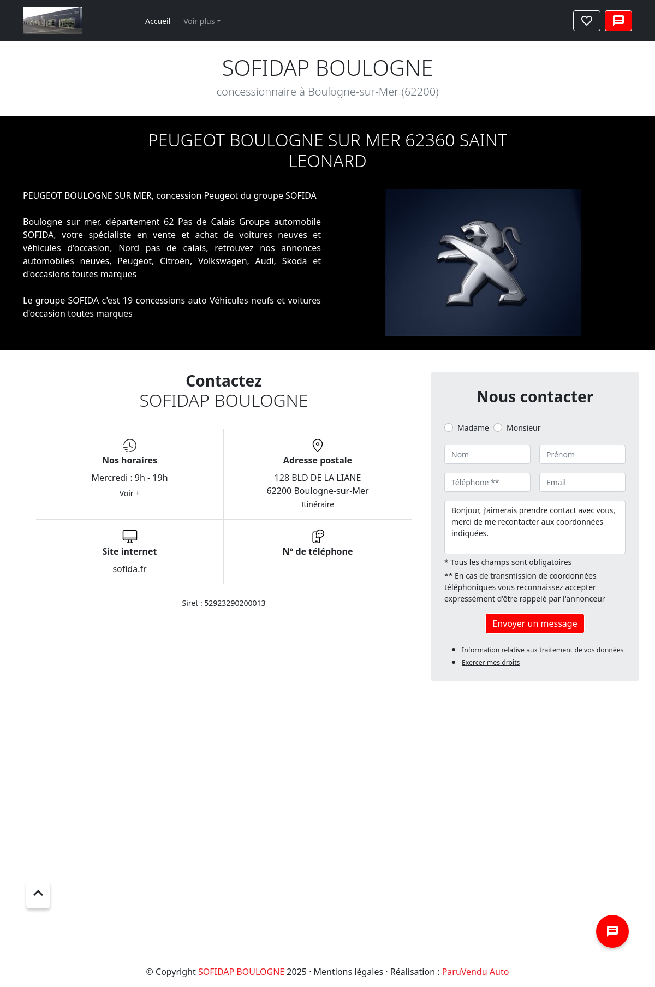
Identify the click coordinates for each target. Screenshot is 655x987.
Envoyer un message (534, 623)
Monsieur (523, 428)
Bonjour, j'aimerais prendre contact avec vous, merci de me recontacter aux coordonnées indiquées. (535, 527)
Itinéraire (317, 504)
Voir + (130, 493)
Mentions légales (349, 972)
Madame (473, 428)
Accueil (157, 21)
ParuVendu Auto (475, 972)
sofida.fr (129, 569)
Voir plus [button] (199, 21)
